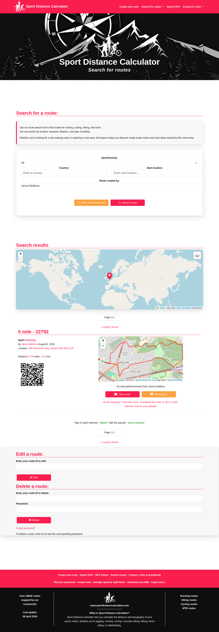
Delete (34, 520)
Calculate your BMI (138, 582)
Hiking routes (189, 600)
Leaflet (160, 308)
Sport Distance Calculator (41, 6)
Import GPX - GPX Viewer (94, 575)
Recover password (64, 582)
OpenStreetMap (183, 308)
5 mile (24, 331)
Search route (127, 202)
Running (31, 340)
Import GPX (173, 6)
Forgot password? (25, 528)
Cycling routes (189, 604)
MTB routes (189, 608)
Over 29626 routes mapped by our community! (30, 600)
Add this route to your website (140, 406)
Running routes (189, 596)
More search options (91, 202)
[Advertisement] (109, 97)
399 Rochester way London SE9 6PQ (48, 348)
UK (72, 348)
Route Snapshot (111, 402)
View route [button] (122, 394)
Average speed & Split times (109, 582)
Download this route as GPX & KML (159, 402)
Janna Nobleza (29, 344)
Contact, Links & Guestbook (145, 575)
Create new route (129, 6)
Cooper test (84, 582)
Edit (34, 477)
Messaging (159, 394)
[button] (109, 276)
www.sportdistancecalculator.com (109, 605)
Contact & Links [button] (192, 6)
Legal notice (158, 582)
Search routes (119, 575)
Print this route (130, 402)
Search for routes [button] (152, 6)
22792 (42, 331)
